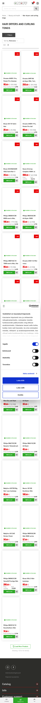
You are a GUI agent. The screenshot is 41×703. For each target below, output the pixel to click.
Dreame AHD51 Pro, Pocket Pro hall (29, 125)
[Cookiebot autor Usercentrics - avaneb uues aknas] (29, 306)
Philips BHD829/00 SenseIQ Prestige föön (10, 579)
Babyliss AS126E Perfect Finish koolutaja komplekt (9, 536)
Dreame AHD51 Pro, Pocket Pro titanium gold (10, 81)
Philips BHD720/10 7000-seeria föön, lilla (10, 262)
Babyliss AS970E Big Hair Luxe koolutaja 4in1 (10, 491)
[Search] (20, 8)
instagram (7, 667)
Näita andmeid (28, 373)
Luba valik (20, 388)
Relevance (13, 41)
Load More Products (21, 646)
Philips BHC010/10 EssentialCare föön (9, 626)
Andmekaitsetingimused (13, 673)
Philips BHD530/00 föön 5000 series (29, 534)
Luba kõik (20, 380)
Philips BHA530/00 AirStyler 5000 (29, 217)
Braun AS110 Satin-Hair (10, 125)
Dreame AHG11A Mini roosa (30, 262)
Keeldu (20, 395)
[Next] (8, 45)
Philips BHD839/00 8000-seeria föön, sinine (9, 218)
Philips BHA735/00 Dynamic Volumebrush (10, 444)
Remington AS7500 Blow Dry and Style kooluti (9, 400)
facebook (13, 667)
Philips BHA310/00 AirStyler (29, 444)
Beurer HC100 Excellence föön (28, 489)
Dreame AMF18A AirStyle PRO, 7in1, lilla (29, 81)
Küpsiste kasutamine (12, 677)
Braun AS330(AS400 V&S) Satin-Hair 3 (10, 170)
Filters (8, 35)
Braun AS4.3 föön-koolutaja (29, 579)
